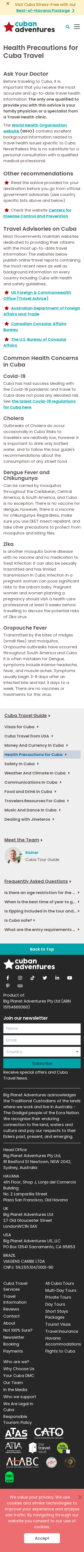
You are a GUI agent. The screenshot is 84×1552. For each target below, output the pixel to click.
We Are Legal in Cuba (18, 1406)
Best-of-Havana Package (43, 10)
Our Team (13, 1382)
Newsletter (13, 1337)
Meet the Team (21, 840)
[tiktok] (32, 977)
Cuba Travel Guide (25, 715)
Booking (11, 1344)
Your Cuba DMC (18, 1375)
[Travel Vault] (39, 1448)
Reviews (11, 1309)
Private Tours (58, 1297)
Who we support (19, 1396)
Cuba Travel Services (15, 1286)
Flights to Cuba (60, 1351)
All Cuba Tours (59, 1283)
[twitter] (45, 977)
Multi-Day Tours (60, 1290)
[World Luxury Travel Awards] (70, 1462)
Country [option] (14, 1051)
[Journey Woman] (51, 1462)
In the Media (15, 1389)
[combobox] (42, 1052)
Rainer (31, 852)
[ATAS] (16, 1433)
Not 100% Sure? (17, 1330)
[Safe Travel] (63, 1448)
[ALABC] (22, 1462)
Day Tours (55, 1304)
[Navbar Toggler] (77, 26)
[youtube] (69, 977)
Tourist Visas (58, 1324)
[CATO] (49, 1433)
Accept (42, 1538)
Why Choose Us (18, 1368)
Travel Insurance (61, 1331)
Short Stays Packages (56, 1314)
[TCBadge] (9, 1477)
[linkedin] (57, 977)
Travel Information (15, 1299)
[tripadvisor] (20, 985)
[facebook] (8, 977)
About (9, 1323)
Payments (13, 1351)
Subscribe (42, 1063)
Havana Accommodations (63, 1341)
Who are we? (16, 1361)
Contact (11, 1316)
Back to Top (42, 949)
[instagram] (20, 977)
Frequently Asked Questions (36, 881)
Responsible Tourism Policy (17, 1419)
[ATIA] (13, 1448)
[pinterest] (8, 985)
